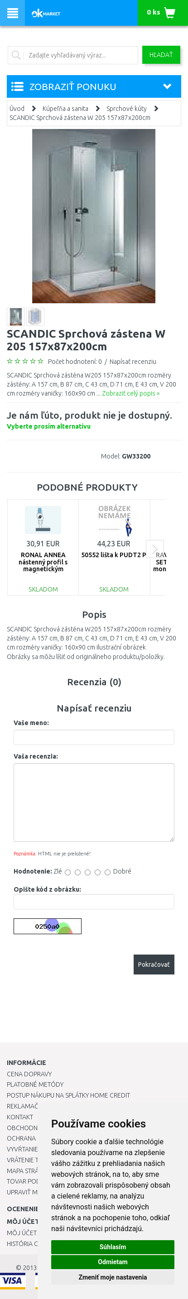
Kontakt (20, 1117)
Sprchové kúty (126, 108)
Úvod (17, 108)
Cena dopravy (29, 1074)
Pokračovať (154, 964)
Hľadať (161, 54)
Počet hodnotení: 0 (75, 361)
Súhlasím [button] (113, 1247)
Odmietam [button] (112, 1262)
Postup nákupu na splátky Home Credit (68, 1095)
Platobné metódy (35, 1084)
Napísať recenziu (133, 361)
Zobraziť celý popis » (130, 393)
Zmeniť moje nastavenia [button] (112, 1277)
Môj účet (22, 1233)
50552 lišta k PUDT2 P (113, 555)
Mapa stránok (29, 1171)
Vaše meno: (31, 722)
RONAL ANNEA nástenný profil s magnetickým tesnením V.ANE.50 (43, 565)
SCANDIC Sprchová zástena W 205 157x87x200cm (80, 117)
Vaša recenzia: (36, 756)
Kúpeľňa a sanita (65, 108)
